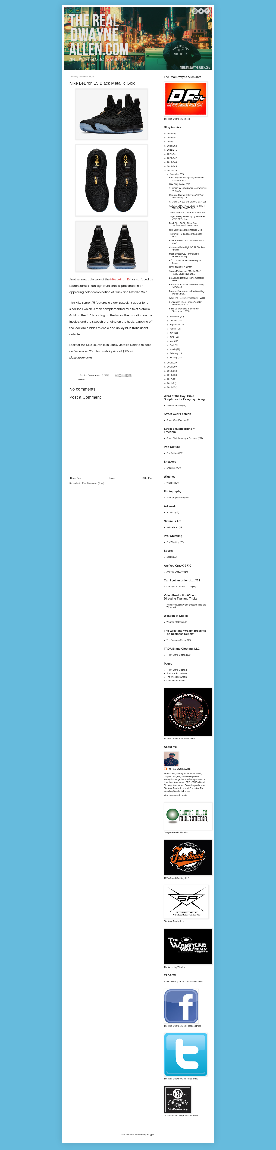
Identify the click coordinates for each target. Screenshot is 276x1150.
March (173, 349)
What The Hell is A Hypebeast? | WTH (187, 298)
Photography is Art (175, 497)
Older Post (147, 478)
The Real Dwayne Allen (178, 769)
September (175, 324)
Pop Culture (172, 453)
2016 (169, 363)
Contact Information (176, 680)
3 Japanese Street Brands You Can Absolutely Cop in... (185, 303)
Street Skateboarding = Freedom (182, 438)
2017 (169, 170)
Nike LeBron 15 (120, 279)
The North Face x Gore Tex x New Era (187, 212)
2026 (169, 133)
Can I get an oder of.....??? (179, 586)
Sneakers (81, 379)
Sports (170, 557)
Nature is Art (172, 527)
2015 (169, 367)
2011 (169, 383)
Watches (171, 483)
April (172, 345)
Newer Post (75, 478)
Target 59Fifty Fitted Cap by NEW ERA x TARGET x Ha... (187, 217)
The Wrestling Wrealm (177, 677)
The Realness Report (176, 640)
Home (112, 478)
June (172, 337)
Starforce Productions (177, 673)
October (174, 320)
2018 (169, 166)
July (172, 333)
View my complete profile (175, 795)
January (174, 357)
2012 (169, 379)
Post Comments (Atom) (93, 483)
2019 (169, 162)
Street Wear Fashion (176, 420)
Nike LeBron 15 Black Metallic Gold (185, 230)
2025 (169, 137)
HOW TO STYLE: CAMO (181, 267)
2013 (169, 375)
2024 (169, 141)
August (173, 329)
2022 (169, 150)
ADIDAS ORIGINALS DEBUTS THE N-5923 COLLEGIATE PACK (187, 207)
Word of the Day (174, 405)
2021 (169, 154)
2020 (169, 158)
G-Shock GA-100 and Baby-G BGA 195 (187, 202)
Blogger (150, 1134)
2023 (169, 146)
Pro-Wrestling (173, 542)
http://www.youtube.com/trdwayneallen (185, 981)
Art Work (171, 512)
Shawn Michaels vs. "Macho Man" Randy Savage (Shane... (185, 272)
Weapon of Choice (175, 622)
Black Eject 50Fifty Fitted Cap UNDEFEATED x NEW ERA (183, 224)
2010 (169, 387)
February (174, 353)
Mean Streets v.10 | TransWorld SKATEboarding (184, 255)
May (172, 341)
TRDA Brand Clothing (177, 655)
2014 (169, 371)
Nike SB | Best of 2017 (179, 184)
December (175, 174)
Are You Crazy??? (175, 572)
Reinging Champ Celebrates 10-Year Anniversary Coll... (186, 196)
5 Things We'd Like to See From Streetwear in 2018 (184, 310)
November (175, 316)
